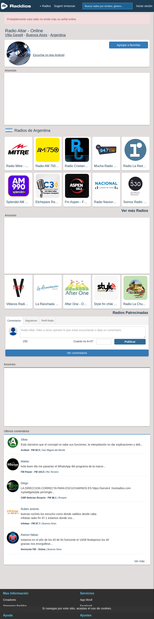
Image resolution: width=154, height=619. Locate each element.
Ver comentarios (77, 353)
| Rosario (44, 497)
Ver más (139, 561)
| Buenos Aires (38, 523)
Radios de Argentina (32, 130)
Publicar (129, 341)
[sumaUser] (103, 342)
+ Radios (45, 6)
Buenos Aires (36, 35)
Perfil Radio (47, 320)
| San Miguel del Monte (43, 450)
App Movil (86, 599)
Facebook (86, 605)
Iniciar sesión (144, 6)
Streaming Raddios (15, 605)
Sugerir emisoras (64, 6)
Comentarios (14, 320)
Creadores (9, 599)
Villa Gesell (14, 35)
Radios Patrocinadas (130, 313)
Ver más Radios (134, 211)
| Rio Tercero (39, 472)
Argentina (58, 35)
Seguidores (31, 320)
